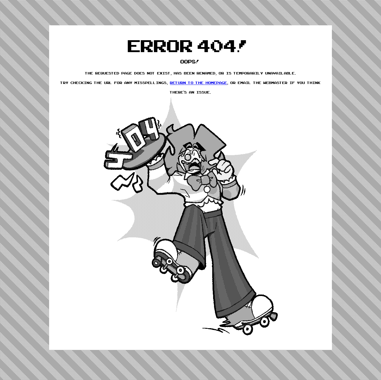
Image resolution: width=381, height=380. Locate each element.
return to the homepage (198, 82)
